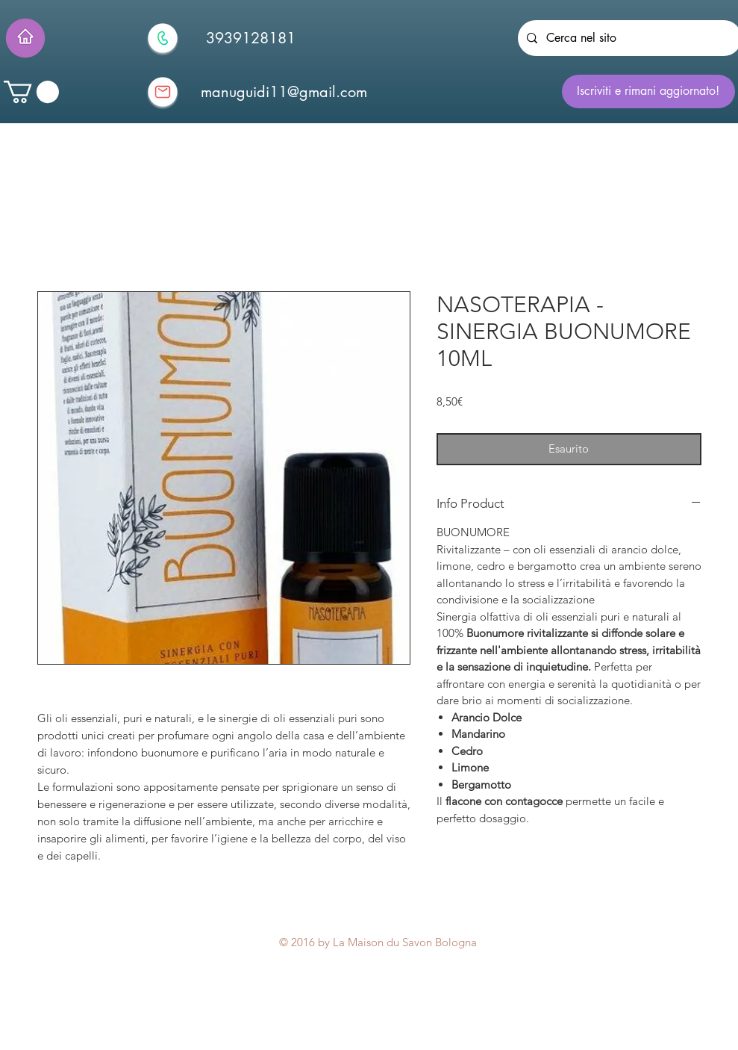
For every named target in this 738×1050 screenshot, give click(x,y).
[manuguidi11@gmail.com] (284, 92)
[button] (31, 92)
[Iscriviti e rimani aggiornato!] (648, 91)
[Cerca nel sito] (628, 38)
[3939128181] (251, 38)
